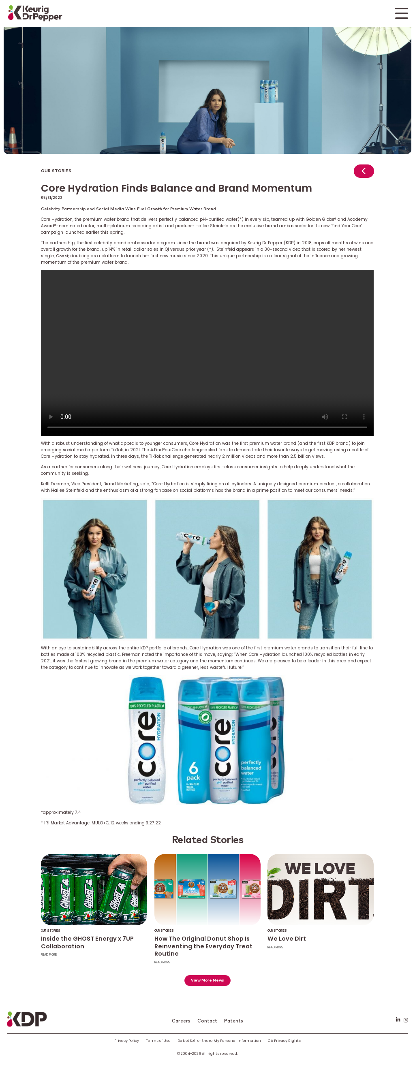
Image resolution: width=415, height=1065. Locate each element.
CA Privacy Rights (284, 1040)
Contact (207, 1021)
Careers (181, 1021)
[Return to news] (364, 173)
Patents (233, 1021)
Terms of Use (158, 1040)
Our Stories (56, 171)
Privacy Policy (126, 1040)
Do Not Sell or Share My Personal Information (219, 1040)
